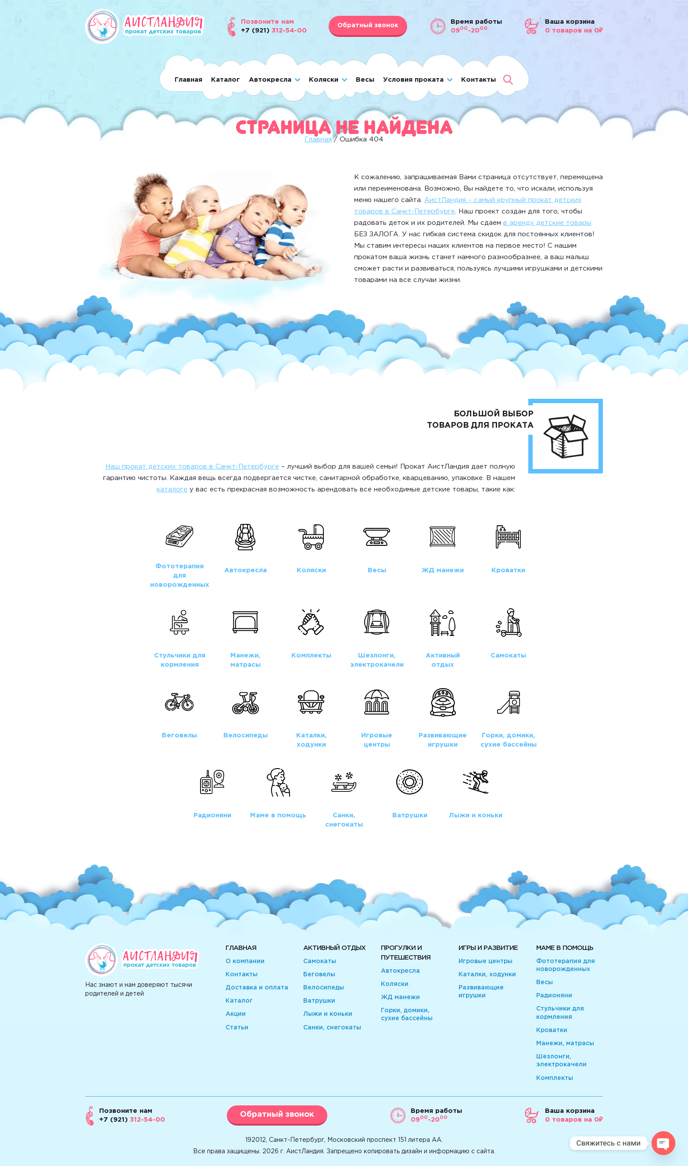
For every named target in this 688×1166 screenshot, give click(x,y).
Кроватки (551, 1030)
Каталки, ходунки (487, 974)
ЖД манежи (400, 997)
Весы (365, 80)
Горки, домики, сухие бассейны (407, 1014)
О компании (245, 961)
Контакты (478, 80)
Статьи (237, 1027)
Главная (188, 80)
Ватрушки (319, 1001)
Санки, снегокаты (332, 1027)
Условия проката (413, 80)
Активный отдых (334, 948)
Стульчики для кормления (560, 1012)
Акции (236, 1014)
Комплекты (554, 1078)
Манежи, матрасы (565, 1043)
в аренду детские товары (547, 223)
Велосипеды (323, 987)
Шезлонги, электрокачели (561, 1060)
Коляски (323, 80)
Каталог (225, 80)
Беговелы (319, 974)
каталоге (172, 489)
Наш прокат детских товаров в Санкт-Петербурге (192, 466)
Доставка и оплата (257, 987)
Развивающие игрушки (481, 991)
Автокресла (270, 80)
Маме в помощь (564, 948)
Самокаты (319, 961)
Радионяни (554, 995)
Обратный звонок (367, 25)
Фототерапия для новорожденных (565, 965)
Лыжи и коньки (327, 1014)
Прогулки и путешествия (405, 952)
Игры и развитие (488, 948)
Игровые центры (485, 961)
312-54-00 (132, 1120)
